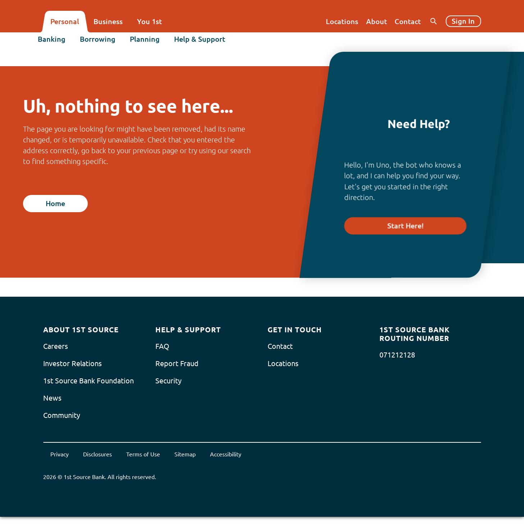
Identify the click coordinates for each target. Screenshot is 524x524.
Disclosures (97, 454)
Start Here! (405, 226)
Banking (57, 42)
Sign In (463, 21)
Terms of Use (143, 454)
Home (55, 203)
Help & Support (205, 42)
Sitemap (185, 454)
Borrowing (103, 42)
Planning (150, 42)
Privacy (59, 454)
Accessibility (225, 454)
